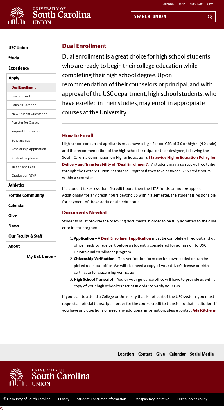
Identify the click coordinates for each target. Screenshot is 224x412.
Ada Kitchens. (205, 310)
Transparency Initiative (151, 399)
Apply (14, 78)
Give (210, 4)
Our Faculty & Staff (25, 236)
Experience (18, 68)
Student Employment (27, 158)
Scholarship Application (29, 149)
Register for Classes (25, 123)
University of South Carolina (28, 399)
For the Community (26, 196)
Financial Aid (21, 96)
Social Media (202, 354)
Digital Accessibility (192, 399)
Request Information (26, 131)
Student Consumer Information (101, 399)
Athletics (16, 185)
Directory (196, 4)
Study (13, 58)
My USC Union (40, 257)
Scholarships (21, 140)
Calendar (168, 4)
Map (182, 4)
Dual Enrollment (24, 87)
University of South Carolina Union (49, 377)
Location (126, 354)
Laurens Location (24, 105)
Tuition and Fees (23, 167)
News (13, 226)
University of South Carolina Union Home (49, 15)
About (14, 247)
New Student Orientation (29, 114)
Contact (145, 354)
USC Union (18, 48)
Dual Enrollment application (126, 239)
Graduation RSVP (24, 176)
